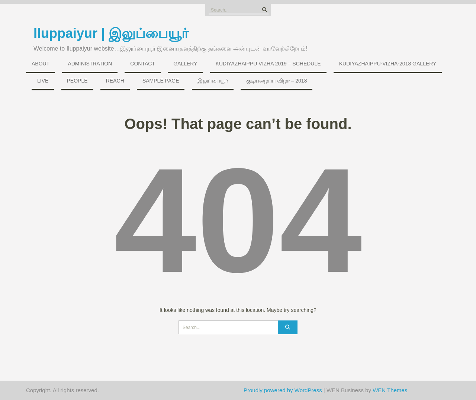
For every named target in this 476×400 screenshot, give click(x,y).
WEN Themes (390, 390)
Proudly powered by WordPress (283, 390)
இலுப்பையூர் (212, 81)
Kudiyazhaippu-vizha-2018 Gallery (388, 64)
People (77, 81)
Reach (115, 81)
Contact (142, 64)
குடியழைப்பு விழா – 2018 (276, 81)
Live (42, 81)
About (40, 64)
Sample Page (160, 81)
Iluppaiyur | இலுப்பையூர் (111, 33)
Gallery (185, 64)
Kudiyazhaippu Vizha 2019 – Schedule (268, 64)
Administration (90, 64)
